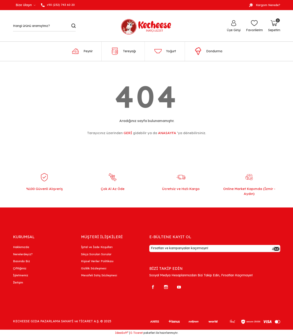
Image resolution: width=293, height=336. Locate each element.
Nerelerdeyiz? (23, 254)
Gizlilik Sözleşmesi (93, 268)
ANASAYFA (167, 133)
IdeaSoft (121, 332)
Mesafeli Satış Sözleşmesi (99, 275)
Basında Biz (21, 261)
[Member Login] (234, 25)
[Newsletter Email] (214, 248)
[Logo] (148, 26)
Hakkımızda (21, 247)
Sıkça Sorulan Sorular (96, 254)
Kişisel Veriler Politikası (97, 261)
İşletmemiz (20, 275)
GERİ (128, 133)
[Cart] (274, 25)
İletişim (18, 282)
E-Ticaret (136, 332)
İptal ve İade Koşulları (97, 247)
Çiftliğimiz (19, 268)
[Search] (44, 25)
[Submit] (275, 248)
